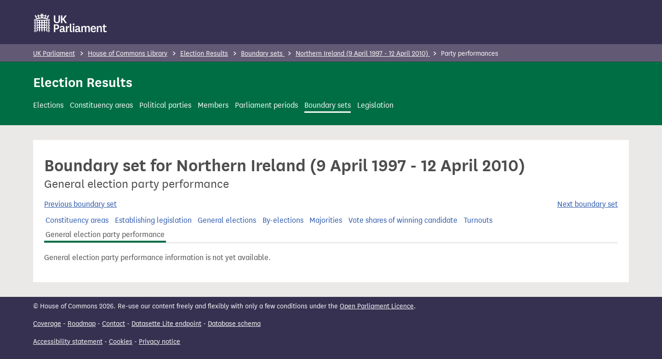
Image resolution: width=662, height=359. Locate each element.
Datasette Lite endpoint (166, 324)
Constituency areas (101, 105)
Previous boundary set (80, 204)
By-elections (283, 220)
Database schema (234, 324)
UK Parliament (54, 54)
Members (213, 105)
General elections (227, 220)
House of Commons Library (127, 54)
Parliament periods (266, 105)
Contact (113, 324)
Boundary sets (263, 54)
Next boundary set (587, 204)
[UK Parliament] (70, 23)
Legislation (375, 105)
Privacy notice (159, 342)
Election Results (204, 54)
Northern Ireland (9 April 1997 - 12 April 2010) (363, 54)
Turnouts (478, 220)
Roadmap (82, 324)
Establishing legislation (153, 220)
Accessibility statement (68, 342)
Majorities (325, 220)
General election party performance (105, 234)
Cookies (120, 342)
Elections (48, 105)
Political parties (165, 105)
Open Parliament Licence (377, 306)
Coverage (47, 324)
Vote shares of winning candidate (402, 220)
